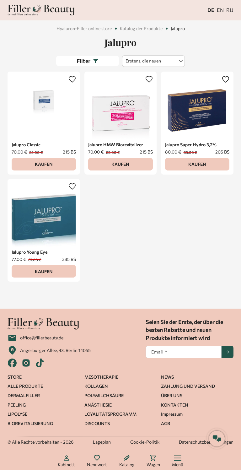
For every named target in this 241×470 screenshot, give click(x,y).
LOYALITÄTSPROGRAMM (110, 414)
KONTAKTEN (174, 405)
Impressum (172, 414)
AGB (165, 423)
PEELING (17, 405)
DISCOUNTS (97, 423)
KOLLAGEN (96, 386)
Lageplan (102, 442)
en (220, 10)
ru (229, 10)
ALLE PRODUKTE (25, 386)
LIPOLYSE (17, 414)
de (210, 10)
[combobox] (153, 61)
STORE (15, 377)
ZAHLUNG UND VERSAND (188, 386)
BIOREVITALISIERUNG (30, 423)
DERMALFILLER (24, 395)
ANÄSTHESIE (98, 405)
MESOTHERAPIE (101, 377)
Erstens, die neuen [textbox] (143, 60)
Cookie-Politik (145, 442)
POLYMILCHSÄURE (104, 395)
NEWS (167, 377)
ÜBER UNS (171, 395)
